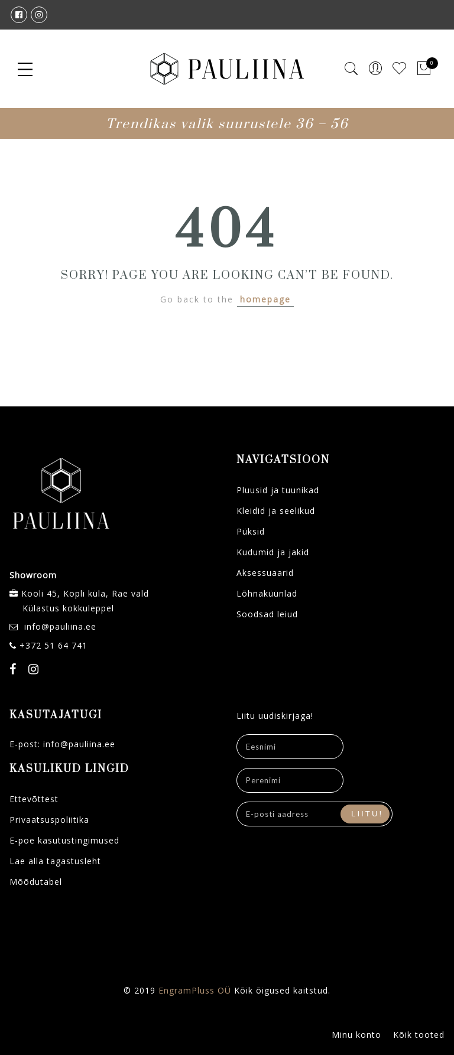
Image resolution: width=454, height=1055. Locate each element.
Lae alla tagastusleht (55, 861)
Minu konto (356, 1034)
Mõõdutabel (35, 881)
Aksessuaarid (265, 572)
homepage (265, 299)
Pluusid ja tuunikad (277, 490)
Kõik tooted (419, 1034)
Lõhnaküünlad (266, 593)
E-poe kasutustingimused (64, 840)
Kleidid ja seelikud (275, 510)
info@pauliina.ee (60, 626)
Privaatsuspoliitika (49, 819)
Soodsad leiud (267, 614)
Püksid (250, 531)
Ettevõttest (34, 799)
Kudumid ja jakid (272, 552)
